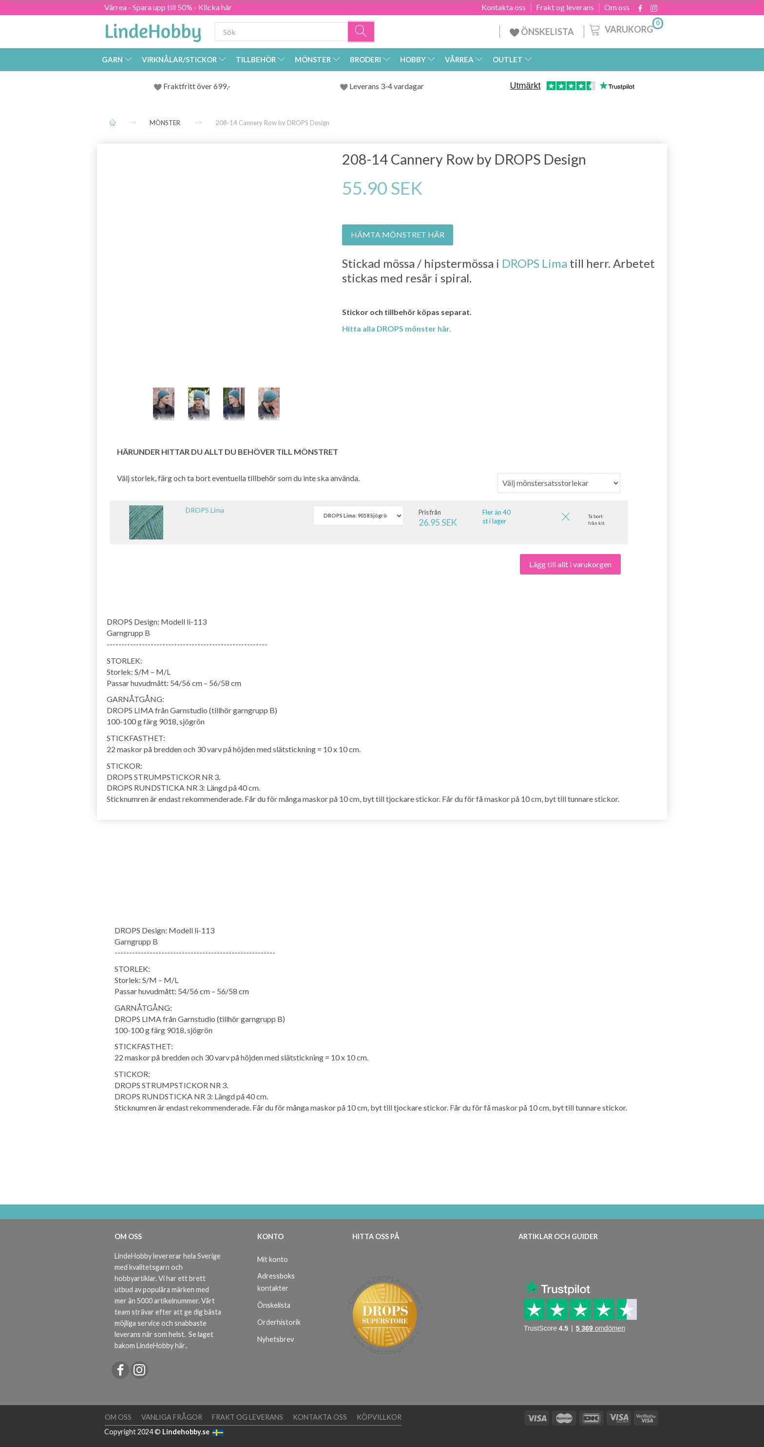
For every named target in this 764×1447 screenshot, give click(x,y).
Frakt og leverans (565, 7)
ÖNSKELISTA (542, 31)
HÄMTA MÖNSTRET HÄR (397, 234)
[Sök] (361, 32)
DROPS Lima (534, 263)
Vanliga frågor (171, 1417)
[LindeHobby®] (153, 29)
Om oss (617, 7)
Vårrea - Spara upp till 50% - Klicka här (168, 7)
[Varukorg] (625, 29)
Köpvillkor (379, 1417)
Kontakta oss (503, 7)
